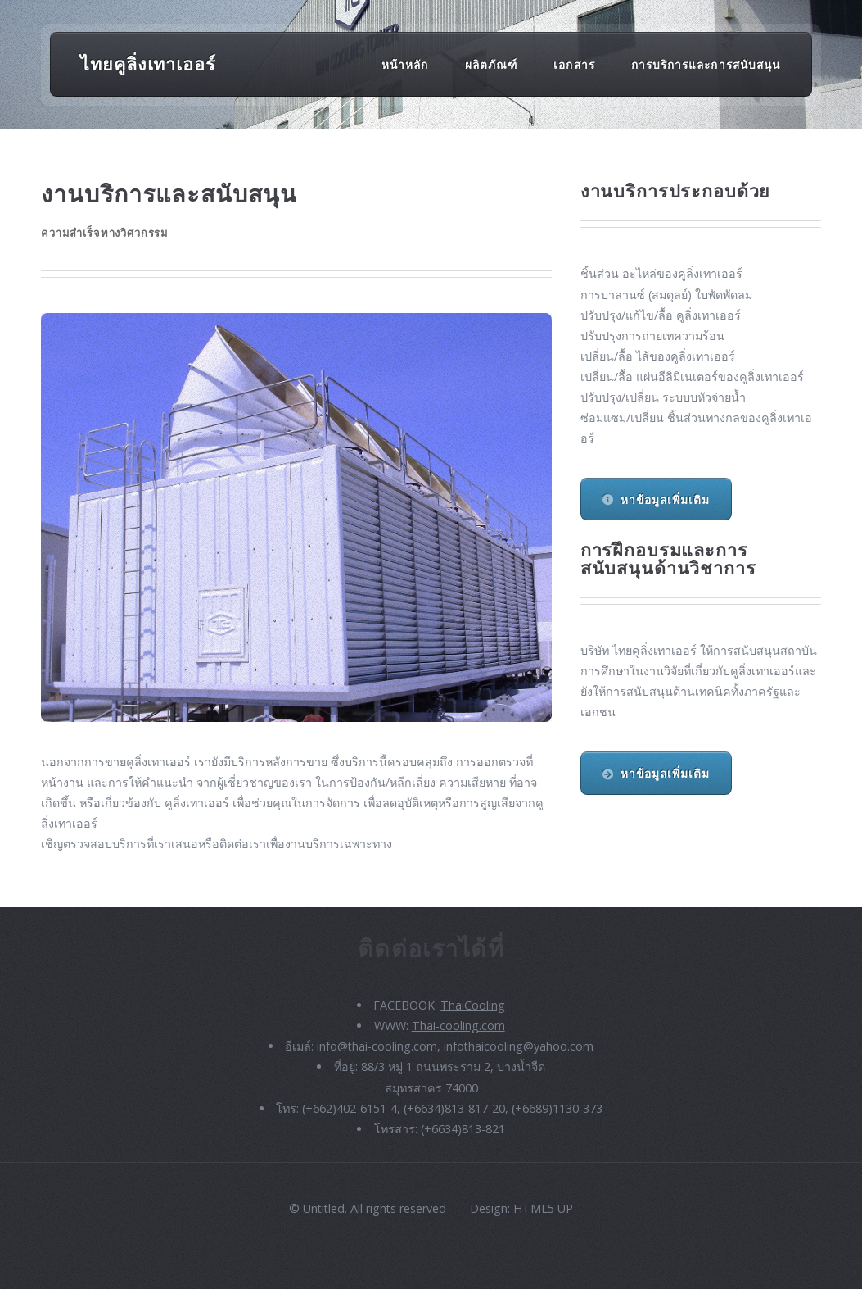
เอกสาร (573, 63)
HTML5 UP (543, 1208)
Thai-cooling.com (458, 1025)
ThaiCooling (472, 1005)
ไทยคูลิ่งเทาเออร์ (147, 63)
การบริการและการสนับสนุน (705, 63)
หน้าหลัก (404, 63)
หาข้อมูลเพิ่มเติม (665, 499)
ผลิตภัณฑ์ (491, 63)
